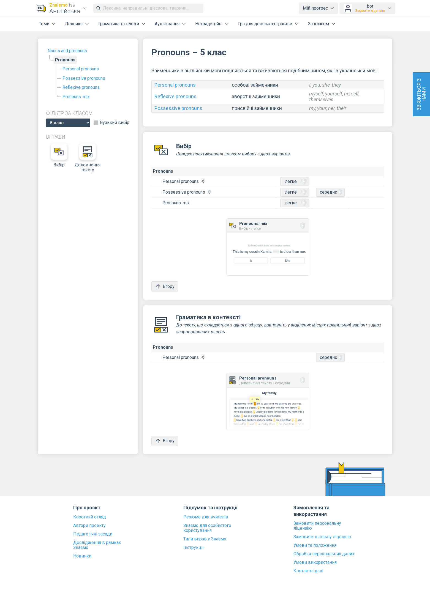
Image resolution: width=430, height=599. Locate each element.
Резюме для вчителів (205, 517)
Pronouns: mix (76, 96)
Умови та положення (314, 545)
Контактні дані (308, 570)
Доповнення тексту (87, 157)
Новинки (82, 556)
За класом (318, 23)
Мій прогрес (315, 8)
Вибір (59, 155)
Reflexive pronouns (81, 87)
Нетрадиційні (208, 23)
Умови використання (315, 562)
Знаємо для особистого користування (207, 528)
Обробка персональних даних (323, 553)
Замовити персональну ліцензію (317, 526)
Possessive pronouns (83, 78)
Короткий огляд (89, 517)
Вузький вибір (114, 122)
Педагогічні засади (92, 534)
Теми (44, 23)
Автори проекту (89, 525)
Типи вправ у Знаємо (204, 539)
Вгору (165, 286)
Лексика (74, 23)
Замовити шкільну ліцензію (322, 536)
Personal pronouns (80, 69)
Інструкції (193, 547)
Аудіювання (167, 23)
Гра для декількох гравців (265, 23)
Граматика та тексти (118, 23)
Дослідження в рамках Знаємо (97, 545)
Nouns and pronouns (67, 50)
